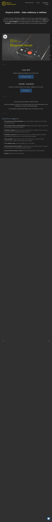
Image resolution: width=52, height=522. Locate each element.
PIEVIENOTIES (26, 92)
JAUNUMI (38, 2)
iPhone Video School (29, 2)
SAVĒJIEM (47, 4)
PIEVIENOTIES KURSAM (26, 78)
